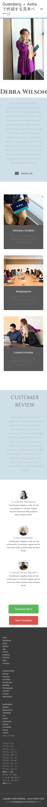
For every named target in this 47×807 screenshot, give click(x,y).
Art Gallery (7, 679)
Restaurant (7, 640)
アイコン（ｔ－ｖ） (10, 766)
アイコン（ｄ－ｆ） (10, 752)
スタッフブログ (9, 736)
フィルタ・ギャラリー (11, 778)
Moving (5, 724)
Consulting (7, 727)
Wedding (6, 685)
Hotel (5, 638)
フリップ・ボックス (10, 780)
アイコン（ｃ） (9, 749)
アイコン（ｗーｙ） (10, 769)
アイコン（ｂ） (9, 746)
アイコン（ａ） (9, 743)
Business (6, 655)
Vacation (6, 658)
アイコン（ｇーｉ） (10, 755)
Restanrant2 (7, 710)
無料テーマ (7, 783)
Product (6, 694)
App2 (5, 660)
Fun (4, 716)
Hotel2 (5, 718)
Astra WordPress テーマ (31, 802)
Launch (5, 733)
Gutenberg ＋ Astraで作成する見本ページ (20, 9)
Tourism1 (6, 691)
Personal (6, 677)
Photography (8, 688)
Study (5, 643)
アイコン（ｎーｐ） (10, 760)
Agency (5, 646)
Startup (5, 674)
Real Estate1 (7, 697)
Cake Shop (7, 713)
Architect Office (8, 671)
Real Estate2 (7, 704)
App (4, 649)
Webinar (6, 707)
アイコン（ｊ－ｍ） (10, 758)
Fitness (5, 652)
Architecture (7, 682)
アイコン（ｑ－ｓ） (10, 763)
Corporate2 (7, 721)
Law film (6, 663)
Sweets (5, 730)
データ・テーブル (10, 775)
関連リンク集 (8, 772)
